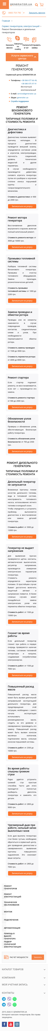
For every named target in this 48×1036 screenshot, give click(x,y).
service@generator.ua (26, 93)
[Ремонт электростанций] (4, 895)
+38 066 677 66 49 (29, 80)
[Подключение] (4, 919)
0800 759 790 (14, 12)
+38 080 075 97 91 (29, 83)
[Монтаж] (4, 911)
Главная (6, 20)
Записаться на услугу (22, 206)
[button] (4, 12)
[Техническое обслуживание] (4, 903)
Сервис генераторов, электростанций (20, 26)
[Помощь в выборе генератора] (4, 936)
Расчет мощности (16, 957)
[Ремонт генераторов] (4, 887)
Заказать (38, 957)
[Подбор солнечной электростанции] (4, 944)
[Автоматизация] (4, 928)
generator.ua (22, 97)
